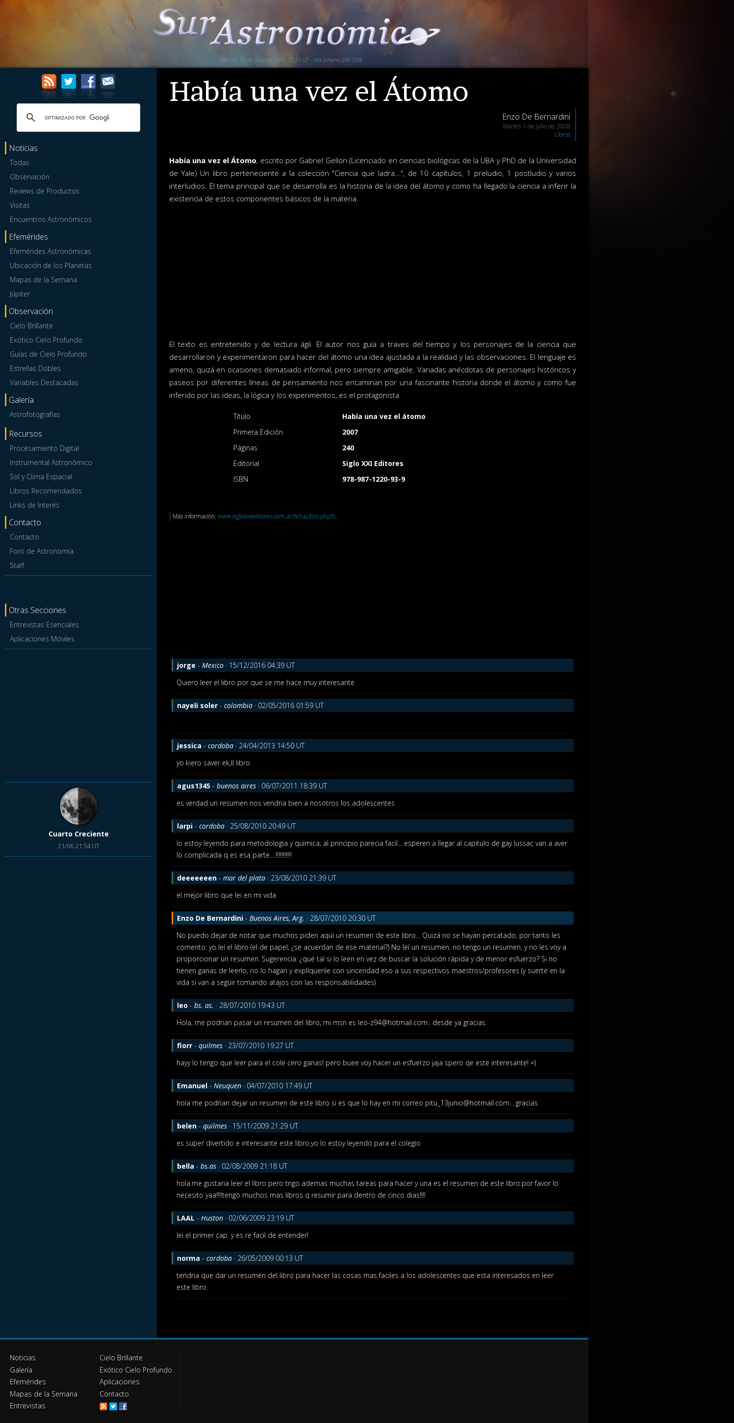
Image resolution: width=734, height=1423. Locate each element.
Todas (19, 162)
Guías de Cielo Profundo (48, 354)
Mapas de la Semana (43, 279)
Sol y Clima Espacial (41, 476)
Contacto (24, 536)
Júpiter (20, 293)
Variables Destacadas (44, 382)
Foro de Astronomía (42, 551)
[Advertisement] (78, 714)
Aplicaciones (119, 1381)
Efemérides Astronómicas (50, 251)
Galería (21, 1369)
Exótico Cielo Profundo (46, 339)
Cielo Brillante (31, 325)
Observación (30, 176)
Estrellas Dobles (35, 368)
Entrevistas (27, 1404)
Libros (562, 134)
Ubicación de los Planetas (51, 265)
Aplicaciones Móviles (42, 638)
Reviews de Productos (44, 191)
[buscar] (77, 117)
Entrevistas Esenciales (44, 624)
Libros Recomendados (46, 490)
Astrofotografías (35, 414)
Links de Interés (34, 505)
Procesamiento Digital (44, 448)
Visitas (20, 205)
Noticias (22, 1357)
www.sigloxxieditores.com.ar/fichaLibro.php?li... (279, 516)
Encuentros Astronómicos (51, 219)
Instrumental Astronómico (51, 462)
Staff (17, 565)
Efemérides (28, 1381)
